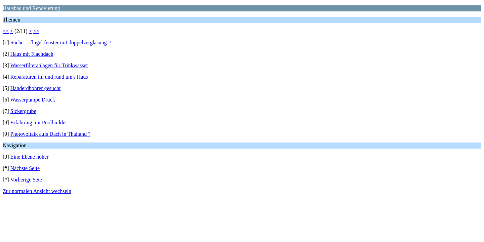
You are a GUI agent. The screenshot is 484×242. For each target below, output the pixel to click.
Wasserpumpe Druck (32, 100)
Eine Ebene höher (29, 157)
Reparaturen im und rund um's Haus (49, 77)
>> (36, 31)
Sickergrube (23, 111)
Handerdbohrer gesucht (35, 88)
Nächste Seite (25, 168)
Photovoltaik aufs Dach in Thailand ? (50, 134)
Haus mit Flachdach (31, 54)
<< (6, 31)
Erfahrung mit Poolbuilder (38, 122)
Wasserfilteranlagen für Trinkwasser (49, 65)
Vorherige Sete (26, 180)
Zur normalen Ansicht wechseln (37, 191)
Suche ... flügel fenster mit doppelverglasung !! (61, 42)
